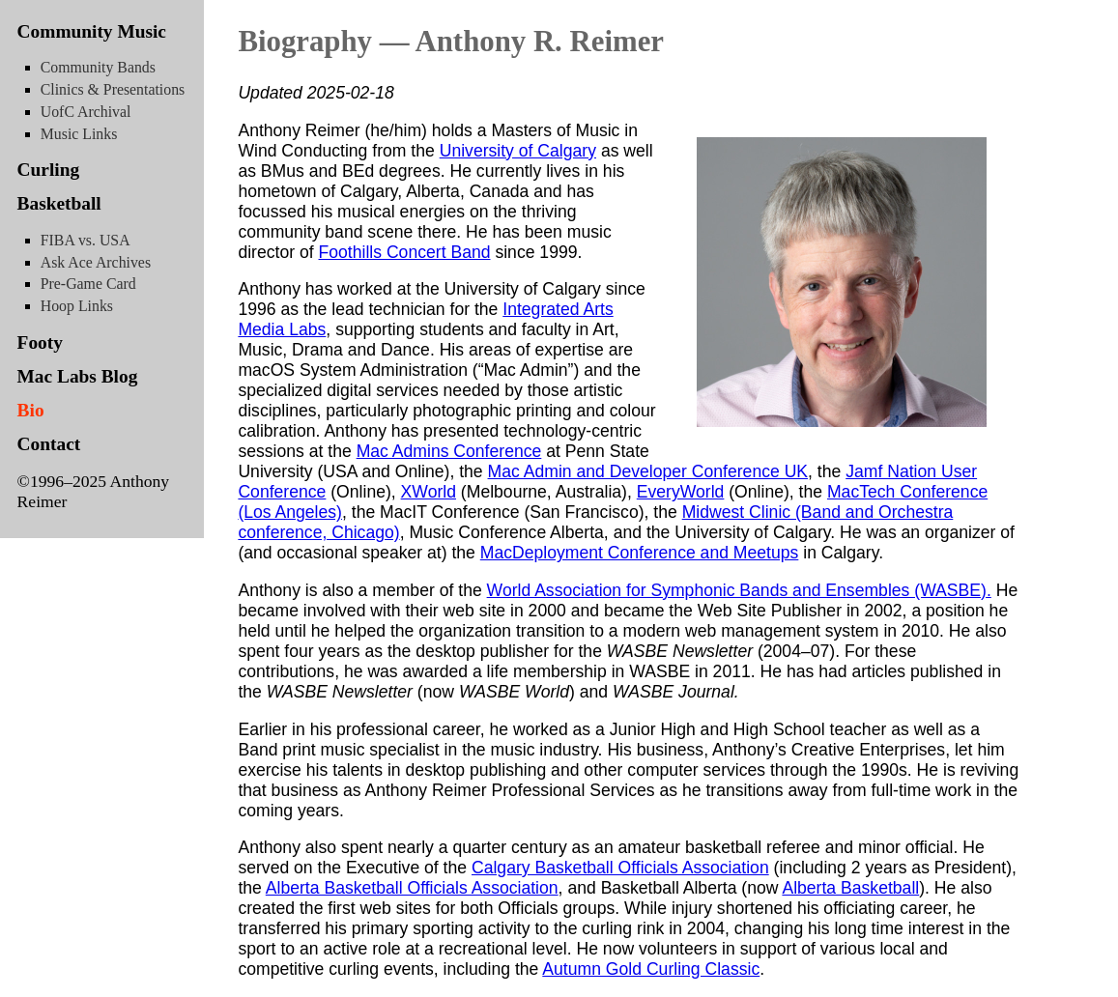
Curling (48, 169)
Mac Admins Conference (449, 451)
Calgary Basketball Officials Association (620, 867)
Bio (30, 410)
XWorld (428, 491)
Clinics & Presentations (113, 89)
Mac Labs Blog (77, 376)
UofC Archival (86, 111)
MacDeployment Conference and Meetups (639, 552)
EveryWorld (681, 491)
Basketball (59, 203)
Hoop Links (77, 306)
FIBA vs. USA (85, 240)
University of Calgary (518, 150)
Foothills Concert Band (405, 252)
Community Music (91, 31)
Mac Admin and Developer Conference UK (648, 471)
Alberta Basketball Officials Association (412, 887)
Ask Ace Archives (96, 262)
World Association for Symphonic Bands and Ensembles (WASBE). (739, 590)
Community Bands (98, 67)
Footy (40, 342)
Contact (49, 444)
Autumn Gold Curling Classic (651, 969)
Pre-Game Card (88, 283)
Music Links (79, 134)
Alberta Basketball (850, 887)
